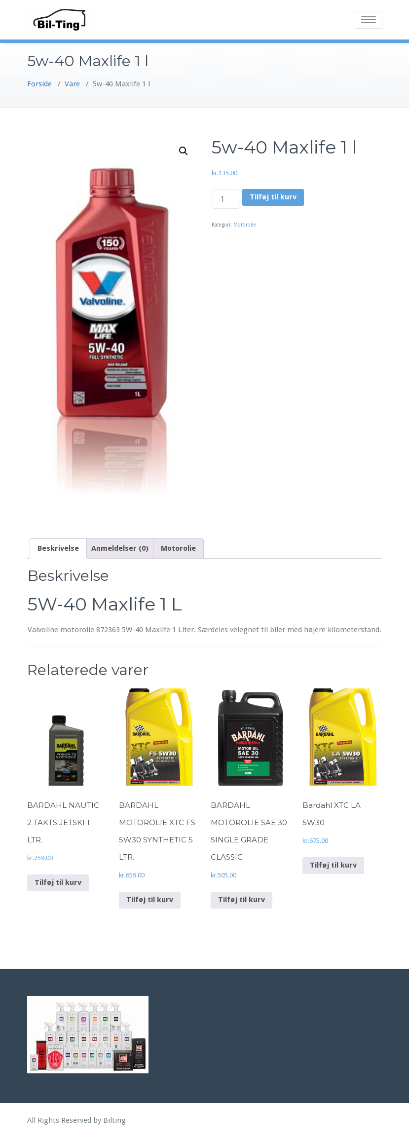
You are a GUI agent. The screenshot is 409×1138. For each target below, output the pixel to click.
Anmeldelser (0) (120, 548)
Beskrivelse (58, 548)
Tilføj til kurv (273, 196)
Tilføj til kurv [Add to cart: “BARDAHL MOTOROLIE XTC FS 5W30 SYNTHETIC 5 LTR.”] (149, 899)
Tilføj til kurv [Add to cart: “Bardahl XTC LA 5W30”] (333, 865)
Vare (72, 83)
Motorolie (244, 225)
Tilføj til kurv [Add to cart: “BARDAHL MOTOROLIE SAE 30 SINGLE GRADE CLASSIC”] (241, 899)
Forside (39, 83)
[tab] (58, 548)
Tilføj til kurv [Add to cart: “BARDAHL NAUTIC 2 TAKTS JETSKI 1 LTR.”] (58, 882)
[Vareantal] (226, 199)
